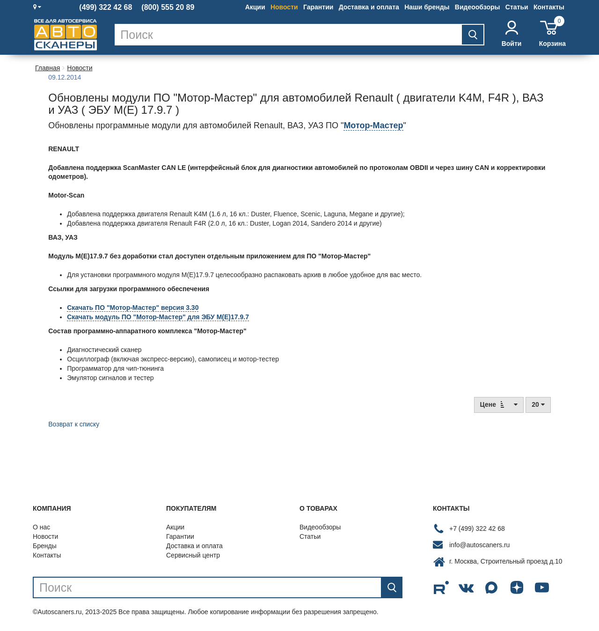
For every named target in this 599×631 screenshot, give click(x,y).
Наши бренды (426, 7)
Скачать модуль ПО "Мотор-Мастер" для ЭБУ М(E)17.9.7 (158, 317)
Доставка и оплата (369, 7)
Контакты (548, 7)
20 (538, 404)
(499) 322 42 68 (105, 7)
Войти (512, 34)
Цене (499, 404)
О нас (41, 527)
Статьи (516, 7)
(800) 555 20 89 (167, 7)
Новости (284, 7)
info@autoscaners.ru (479, 545)
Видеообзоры (477, 7)
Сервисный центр (193, 555)
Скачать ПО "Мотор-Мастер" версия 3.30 (132, 307)
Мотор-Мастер (373, 125)
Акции (255, 7)
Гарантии (318, 7)
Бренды (45, 546)
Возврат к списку (73, 424)
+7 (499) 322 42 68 (477, 528)
